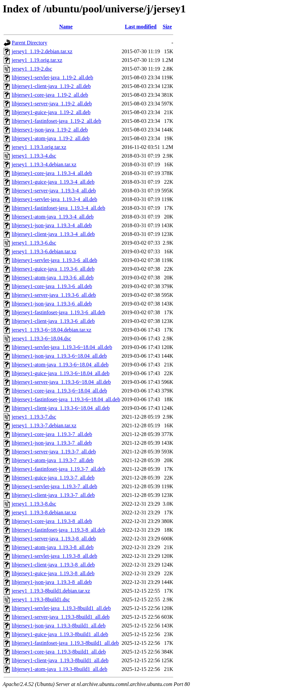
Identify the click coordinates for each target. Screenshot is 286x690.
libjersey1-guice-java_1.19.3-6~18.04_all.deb (60, 373)
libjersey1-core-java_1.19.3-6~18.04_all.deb (59, 391)
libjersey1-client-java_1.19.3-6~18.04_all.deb (61, 408)
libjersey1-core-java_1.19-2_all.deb (50, 95)
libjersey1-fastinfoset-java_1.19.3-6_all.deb (58, 312)
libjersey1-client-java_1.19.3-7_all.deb (53, 495)
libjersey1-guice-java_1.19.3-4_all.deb (53, 182)
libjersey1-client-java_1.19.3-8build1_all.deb (60, 660)
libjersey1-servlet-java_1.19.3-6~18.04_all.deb (62, 347)
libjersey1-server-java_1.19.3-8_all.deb (54, 538)
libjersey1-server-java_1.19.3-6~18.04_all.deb (61, 382)
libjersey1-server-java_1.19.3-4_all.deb (54, 190)
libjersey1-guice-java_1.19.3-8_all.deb (53, 573)
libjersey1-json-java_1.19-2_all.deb (50, 130)
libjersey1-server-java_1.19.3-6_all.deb (54, 295)
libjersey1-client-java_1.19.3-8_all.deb (53, 565)
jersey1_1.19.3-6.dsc (34, 243)
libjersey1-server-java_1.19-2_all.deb (52, 103)
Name (66, 26)
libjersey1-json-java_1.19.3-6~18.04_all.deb (59, 356)
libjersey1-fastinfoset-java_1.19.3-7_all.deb (58, 469)
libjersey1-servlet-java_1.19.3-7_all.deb (54, 486)
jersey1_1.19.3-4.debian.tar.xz (44, 164)
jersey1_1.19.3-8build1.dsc (41, 599)
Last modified (141, 26)
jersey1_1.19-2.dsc (32, 69)
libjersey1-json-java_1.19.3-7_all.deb (52, 443)
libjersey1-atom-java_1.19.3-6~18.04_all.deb (60, 364)
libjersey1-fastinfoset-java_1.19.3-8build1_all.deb (65, 643)
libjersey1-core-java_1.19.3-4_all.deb (52, 173)
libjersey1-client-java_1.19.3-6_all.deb (53, 321)
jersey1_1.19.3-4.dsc (34, 156)
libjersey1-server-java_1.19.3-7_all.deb (54, 451)
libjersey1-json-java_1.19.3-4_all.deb (52, 225)
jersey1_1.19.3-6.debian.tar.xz (44, 251)
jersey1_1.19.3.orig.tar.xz (39, 147)
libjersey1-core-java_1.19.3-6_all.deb (52, 286)
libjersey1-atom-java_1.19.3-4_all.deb (53, 217)
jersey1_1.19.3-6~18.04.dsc (41, 338)
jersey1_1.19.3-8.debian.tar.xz (44, 512)
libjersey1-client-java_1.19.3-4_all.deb (53, 234)
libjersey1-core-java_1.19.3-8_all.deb (52, 521)
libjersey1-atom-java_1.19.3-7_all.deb (53, 460)
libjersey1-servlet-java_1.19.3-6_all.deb (54, 260)
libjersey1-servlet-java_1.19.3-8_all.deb (54, 556)
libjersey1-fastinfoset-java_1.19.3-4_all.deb (58, 208)
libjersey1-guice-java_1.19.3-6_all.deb (53, 269)
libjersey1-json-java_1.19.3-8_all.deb (52, 582)
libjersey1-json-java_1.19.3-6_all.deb (52, 304)
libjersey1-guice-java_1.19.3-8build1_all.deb (60, 634)
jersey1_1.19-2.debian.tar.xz (42, 51)
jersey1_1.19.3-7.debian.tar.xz (44, 425)
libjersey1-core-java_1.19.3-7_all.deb (52, 434)
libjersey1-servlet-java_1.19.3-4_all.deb (54, 199)
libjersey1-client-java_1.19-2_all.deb (51, 86)
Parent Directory (29, 43)
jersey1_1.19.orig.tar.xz (37, 60)
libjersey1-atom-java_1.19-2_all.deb (51, 138)
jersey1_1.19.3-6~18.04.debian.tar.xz (51, 330)
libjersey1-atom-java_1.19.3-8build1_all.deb (59, 669)
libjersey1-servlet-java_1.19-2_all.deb (52, 77)
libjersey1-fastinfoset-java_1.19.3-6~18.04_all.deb (66, 399)
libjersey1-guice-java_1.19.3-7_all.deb (53, 478)
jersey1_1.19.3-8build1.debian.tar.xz (51, 591)
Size (167, 26)
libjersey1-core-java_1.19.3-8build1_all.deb (59, 652)
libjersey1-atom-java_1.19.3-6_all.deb (53, 277)
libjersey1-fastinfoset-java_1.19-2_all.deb (56, 121)
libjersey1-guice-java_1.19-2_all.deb (51, 112)
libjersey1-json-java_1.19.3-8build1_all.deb (58, 625)
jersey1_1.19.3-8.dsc (34, 504)
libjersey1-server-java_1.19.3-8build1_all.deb (60, 617)
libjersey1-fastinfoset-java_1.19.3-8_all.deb (58, 530)
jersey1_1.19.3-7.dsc (34, 417)
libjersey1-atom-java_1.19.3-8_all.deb (53, 547)
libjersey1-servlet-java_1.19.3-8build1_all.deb (61, 608)
